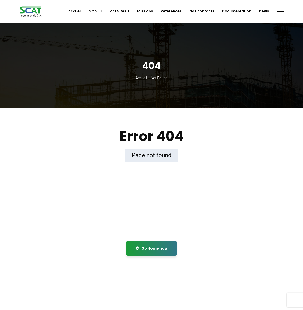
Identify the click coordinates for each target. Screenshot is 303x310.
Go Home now (151, 248)
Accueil (141, 78)
